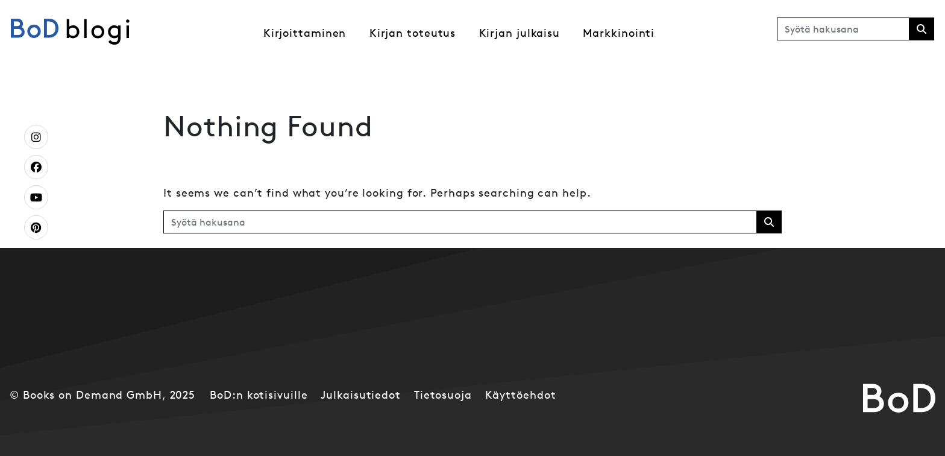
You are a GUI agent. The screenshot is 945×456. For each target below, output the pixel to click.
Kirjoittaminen (305, 33)
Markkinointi (619, 33)
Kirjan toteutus (412, 33)
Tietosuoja (443, 395)
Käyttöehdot (520, 395)
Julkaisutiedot (361, 395)
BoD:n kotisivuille (258, 395)
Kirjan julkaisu (519, 33)
